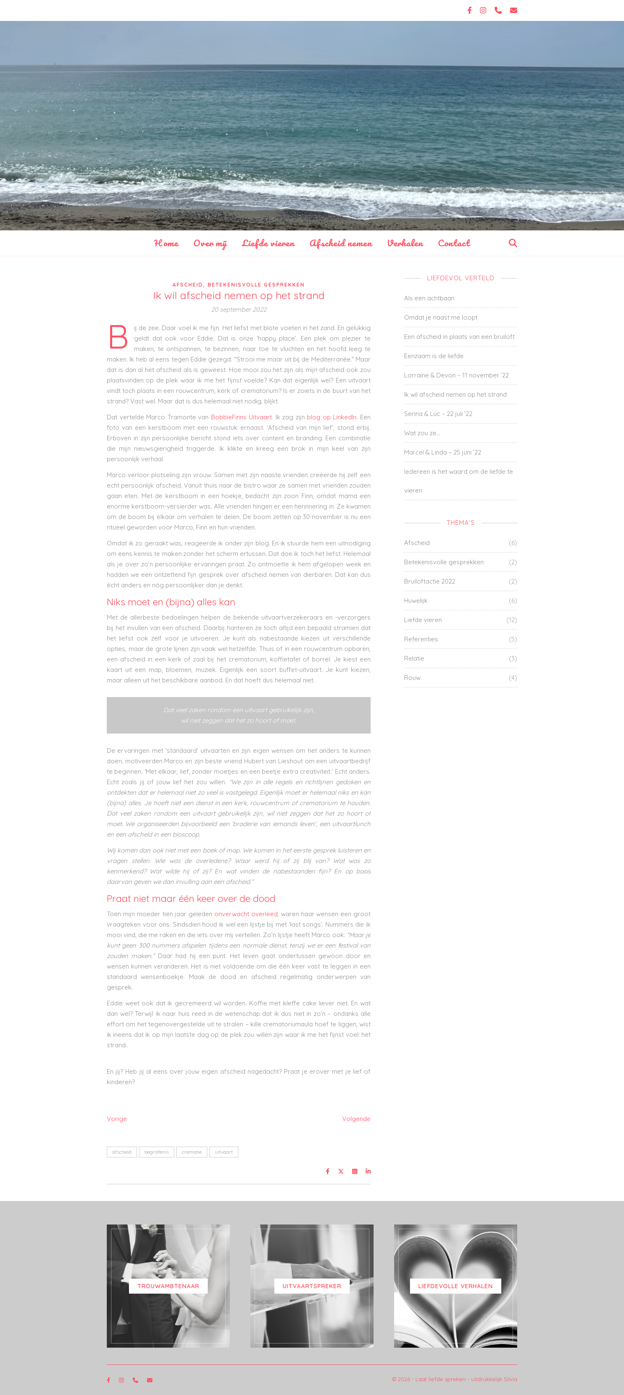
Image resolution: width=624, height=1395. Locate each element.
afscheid (122, 1152)
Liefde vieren (268, 242)
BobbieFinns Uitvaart (241, 417)
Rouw (412, 678)
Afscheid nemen (340, 242)
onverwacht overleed (246, 914)
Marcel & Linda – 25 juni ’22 (442, 452)
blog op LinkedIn (331, 417)
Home (166, 242)
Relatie (414, 658)
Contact (454, 242)
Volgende (356, 1119)
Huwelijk (416, 600)
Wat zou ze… (422, 433)
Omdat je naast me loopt (440, 317)
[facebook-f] (470, 10)
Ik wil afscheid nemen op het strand (455, 394)
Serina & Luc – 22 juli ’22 (438, 414)
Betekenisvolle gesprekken (256, 285)
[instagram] (484, 10)
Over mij (210, 242)
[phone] (499, 10)
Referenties (421, 639)
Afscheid (188, 285)
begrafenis (156, 1152)
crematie (192, 1152)
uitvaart (224, 1152)
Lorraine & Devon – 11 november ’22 (456, 375)
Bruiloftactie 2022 (429, 581)
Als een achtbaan (429, 298)
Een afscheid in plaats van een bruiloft (459, 337)
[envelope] (513, 10)
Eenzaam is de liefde (434, 356)
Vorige (117, 1119)
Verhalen (405, 242)
